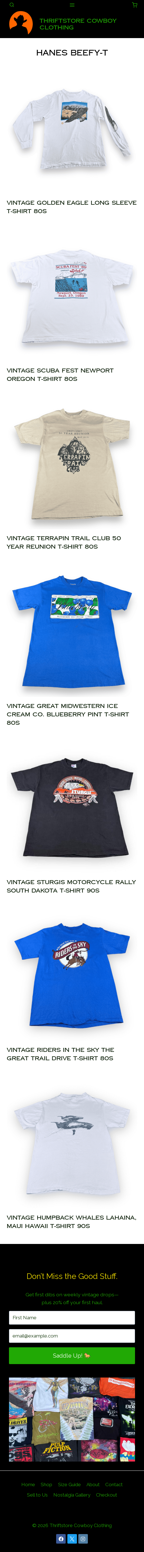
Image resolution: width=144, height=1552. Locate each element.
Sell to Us (37, 1495)
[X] (72, 1539)
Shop (46, 1484)
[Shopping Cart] (134, 5)
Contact (114, 1484)
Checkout (106, 1495)
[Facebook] (61, 1539)
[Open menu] (72, 5)
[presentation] (72, 129)
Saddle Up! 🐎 (72, 1355)
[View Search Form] (12, 5)
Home (28, 1484)
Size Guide (69, 1484)
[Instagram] (83, 1539)
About (93, 1484)
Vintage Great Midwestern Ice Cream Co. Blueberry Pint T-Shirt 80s (68, 714)
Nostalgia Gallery (71, 1495)
